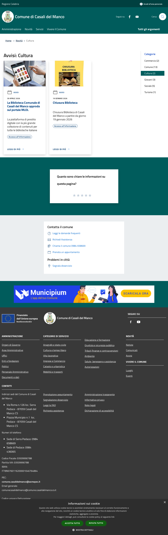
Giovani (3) (149, 79)
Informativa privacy (94, 400)
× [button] (164, 502)
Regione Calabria (10, 4)
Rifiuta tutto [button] (96, 523)
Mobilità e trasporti (53, 372)
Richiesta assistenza (53, 410)
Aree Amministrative (12, 350)
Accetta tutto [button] (72, 523)
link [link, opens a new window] (112, 517)
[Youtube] (136, 17)
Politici (5, 366)
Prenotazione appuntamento (57, 394)
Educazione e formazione (97, 340)
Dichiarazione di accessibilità (99, 410)
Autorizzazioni (92, 367)
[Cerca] (162, 16)
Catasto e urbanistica (54, 366)
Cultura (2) (149, 73)
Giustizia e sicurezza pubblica (99, 345)
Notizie (129, 345)
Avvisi (13, 92)
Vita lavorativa (50, 355)
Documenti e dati (10, 377)
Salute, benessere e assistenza (100, 361)
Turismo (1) (150, 92)
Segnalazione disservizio (55, 400)
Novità (19, 40)
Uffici (4, 355)
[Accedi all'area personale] (151, 3)
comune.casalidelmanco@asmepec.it (21, 481)
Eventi (129, 376)
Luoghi (129, 370)
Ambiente (90, 356)
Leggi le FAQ (49, 405)
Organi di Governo (11, 345)
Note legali (90, 405)
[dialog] (84, 517)
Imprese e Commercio (54, 361)
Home (8, 40)
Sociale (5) (149, 86)
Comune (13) (150, 67)
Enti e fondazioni (10, 361)
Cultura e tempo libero (54, 350)
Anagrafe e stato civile (54, 345)
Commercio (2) (151, 60)
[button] (84, 529)
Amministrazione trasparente (100, 394)
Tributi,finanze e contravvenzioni (101, 350)
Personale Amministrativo (15, 372)
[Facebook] (128, 17)
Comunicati (132, 350)
